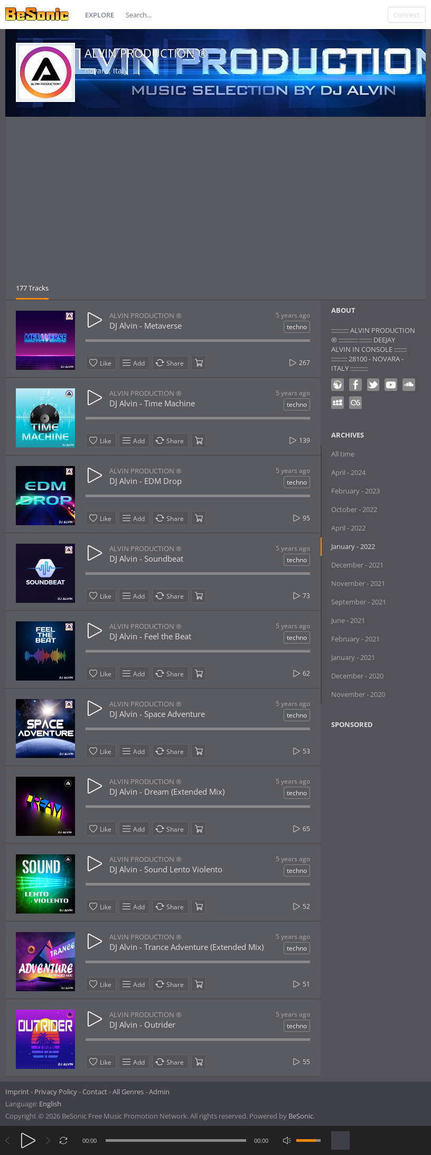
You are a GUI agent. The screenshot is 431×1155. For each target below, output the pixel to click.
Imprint (17, 1091)
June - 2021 (348, 620)
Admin (159, 1091)
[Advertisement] (215, 204)
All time (342, 454)
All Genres (128, 1091)
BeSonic (300, 1116)
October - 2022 (354, 509)
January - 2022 (353, 546)
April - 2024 (348, 472)
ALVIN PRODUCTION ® (146, 53)
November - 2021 (358, 583)
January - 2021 (353, 657)
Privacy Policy (55, 1091)
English (50, 1104)
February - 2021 (355, 639)
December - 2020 (357, 676)
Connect (406, 15)
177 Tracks (32, 288)
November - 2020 (358, 694)
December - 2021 (357, 565)
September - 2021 (358, 602)
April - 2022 (348, 528)
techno (297, 326)
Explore (99, 15)
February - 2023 (355, 491)
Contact (94, 1091)
